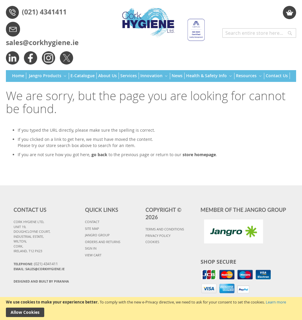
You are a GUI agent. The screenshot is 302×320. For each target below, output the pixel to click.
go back (99, 154)
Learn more (276, 302)
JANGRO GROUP (97, 235)
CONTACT (92, 222)
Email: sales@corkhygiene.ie (39, 269)
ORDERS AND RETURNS (102, 242)
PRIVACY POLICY (157, 235)
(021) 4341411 (44, 12)
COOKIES (152, 242)
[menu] (151, 76)
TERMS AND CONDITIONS (164, 229)
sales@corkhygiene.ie (42, 42)
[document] (151, 308)
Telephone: (36, 263)
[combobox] (259, 33)
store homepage (199, 154)
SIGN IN (90, 248)
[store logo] (161, 21)
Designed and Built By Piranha (41, 281)
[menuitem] (19, 75)
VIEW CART (93, 255)
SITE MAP (92, 228)
